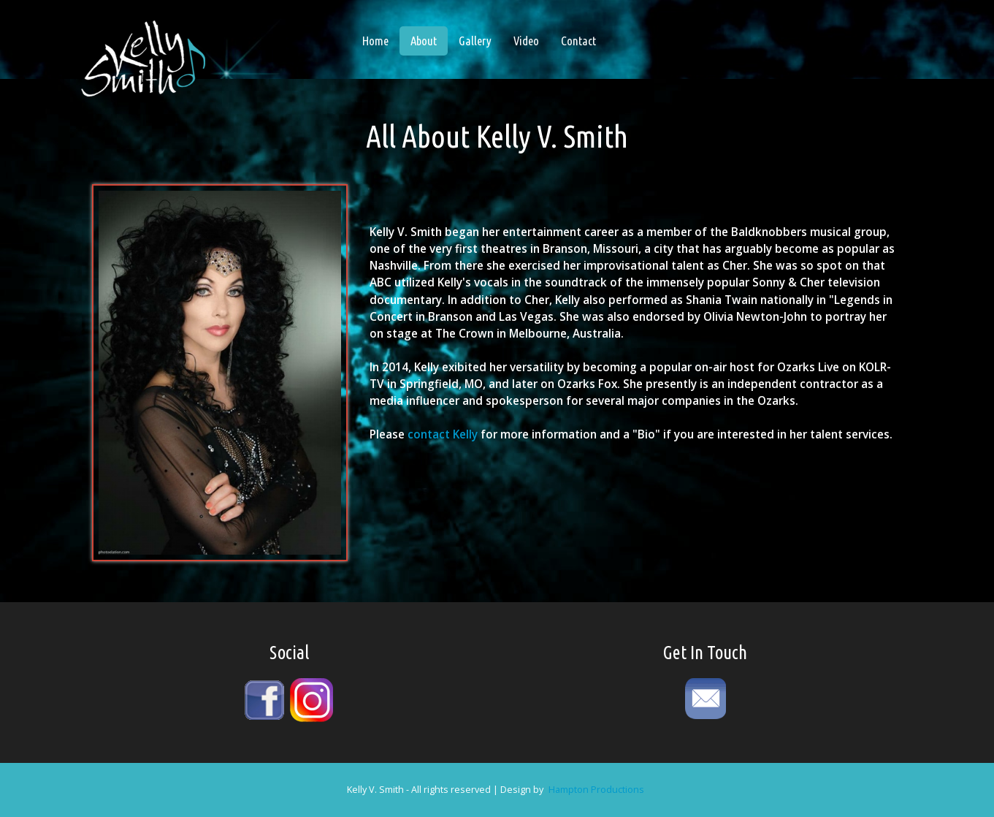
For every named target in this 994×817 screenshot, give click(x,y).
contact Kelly (443, 434)
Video (526, 41)
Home (375, 41)
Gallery (475, 41)
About (429, 40)
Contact (578, 41)
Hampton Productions (596, 789)
